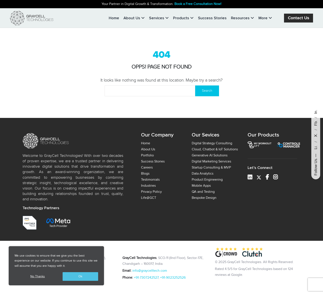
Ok (80, 276)
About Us (134, 18)
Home (114, 18)
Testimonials (150, 180)
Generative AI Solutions (209, 155)
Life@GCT (148, 198)
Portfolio (147, 155)
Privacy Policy (151, 192)
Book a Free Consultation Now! (197, 4)
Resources (242, 18)
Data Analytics (202, 174)
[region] (56, 265)
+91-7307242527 (146, 278)
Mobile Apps (201, 186)
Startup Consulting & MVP (211, 167)
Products (183, 18)
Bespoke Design (204, 198)
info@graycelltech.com (149, 271)
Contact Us (298, 18)
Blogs (145, 174)
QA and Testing (203, 192)
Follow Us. (315, 166)
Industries (148, 186)
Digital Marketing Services (211, 161)
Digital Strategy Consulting (212, 143)
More (265, 18)
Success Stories (212, 18)
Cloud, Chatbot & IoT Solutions (215, 149)
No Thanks (37, 276)
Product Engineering (207, 180)
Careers (147, 167)
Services (159, 18)
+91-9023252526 (173, 278)
